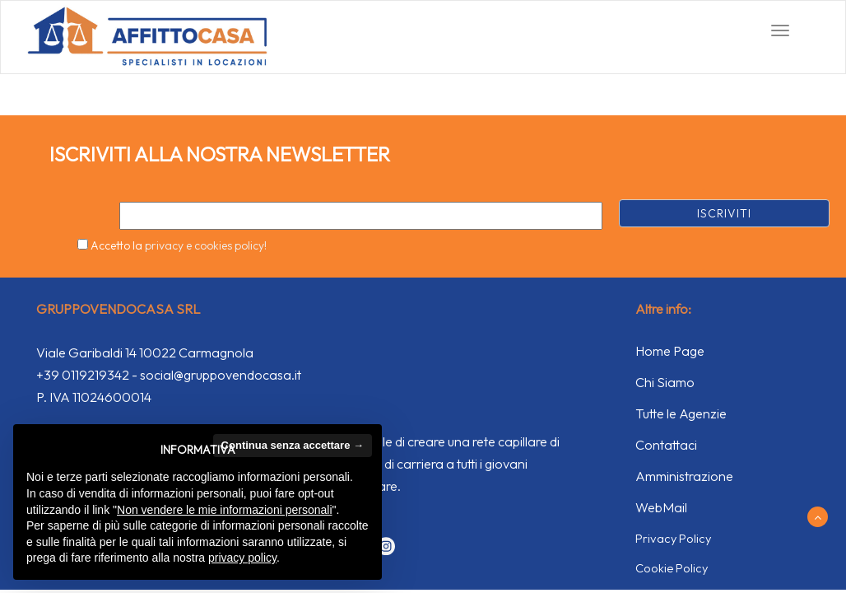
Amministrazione (684, 476)
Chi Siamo (665, 382)
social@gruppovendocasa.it (220, 375)
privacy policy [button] (242, 557)
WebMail (661, 507)
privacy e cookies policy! (206, 245)
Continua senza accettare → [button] (292, 445)
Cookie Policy (671, 568)
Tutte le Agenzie (681, 413)
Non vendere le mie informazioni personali (224, 509)
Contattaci (666, 445)
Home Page (669, 351)
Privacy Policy (673, 538)
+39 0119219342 (82, 375)
